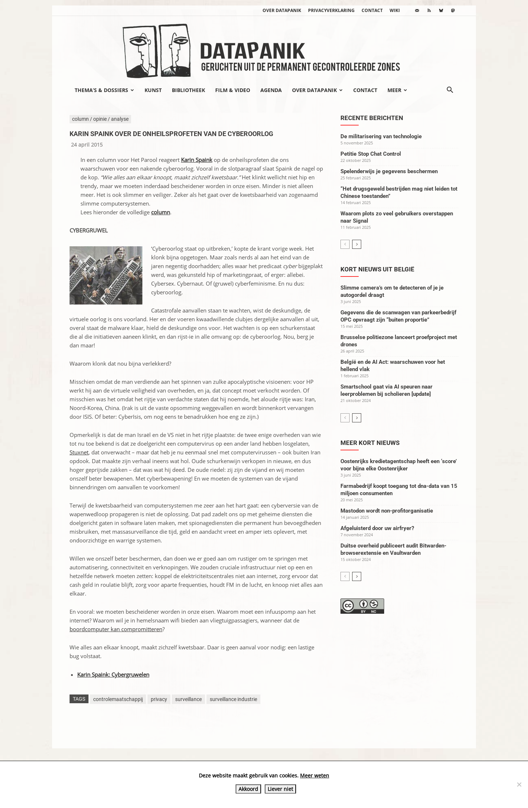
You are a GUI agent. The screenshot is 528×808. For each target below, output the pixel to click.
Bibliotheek (188, 90)
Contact (372, 10)
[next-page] (356, 244)
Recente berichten (371, 118)
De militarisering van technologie (381, 136)
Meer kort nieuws (369, 442)
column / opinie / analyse (100, 119)
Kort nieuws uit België (377, 269)
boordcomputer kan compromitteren (116, 629)
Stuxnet (79, 452)
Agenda (271, 90)
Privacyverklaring (331, 10)
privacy (159, 699)
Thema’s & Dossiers (104, 90)
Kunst (153, 90)
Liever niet (280, 788)
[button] (449, 90)
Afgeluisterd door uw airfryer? (377, 528)
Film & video (232, 90)
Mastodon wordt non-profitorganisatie (386, 511)
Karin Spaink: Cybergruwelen (113, 674)
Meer (397, 90)
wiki (395, 10)
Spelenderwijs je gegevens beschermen (389, 171)
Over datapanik (282, 10)
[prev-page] (345, 244)
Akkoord (248, 788)
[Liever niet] (519, 784)
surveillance (188, 699)
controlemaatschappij (118, 699)
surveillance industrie (233, 699)
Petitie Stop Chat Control (370, 154)
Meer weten (314, 775)
